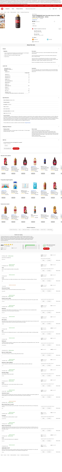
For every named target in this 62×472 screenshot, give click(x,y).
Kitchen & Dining (31, 0)
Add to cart (34, 25)
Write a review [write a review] (46, 248)
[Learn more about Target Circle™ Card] (46, 31)
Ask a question (16, 148)
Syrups (18, 12)
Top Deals (47, 2)
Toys (17, 1)
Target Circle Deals (52, 2)
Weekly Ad (57, 2)
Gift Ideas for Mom (10, 0)
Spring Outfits (28, 2)
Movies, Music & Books (30, 1)
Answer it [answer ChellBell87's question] (6, 145)
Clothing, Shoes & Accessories (18, 0)
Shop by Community (5, 2)
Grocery (44, 0)
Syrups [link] (20, 229)
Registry (14, 3)
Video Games (24, 1)
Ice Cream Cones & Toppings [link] (35, 229)
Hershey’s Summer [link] (43, 229)
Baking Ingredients (13, 12)
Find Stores (25, 3)
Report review (58, 260)
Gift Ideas (49, 1)
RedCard (17, 3)
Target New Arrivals (3, 0)
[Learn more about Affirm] (46, 34)
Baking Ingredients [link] (50, 229)
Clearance (17, 2)
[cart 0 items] (60, 9)
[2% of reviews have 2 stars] (31, 247)
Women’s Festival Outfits (41, 2)
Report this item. (28, 122)
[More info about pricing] (54, 21)
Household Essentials (49, 0)
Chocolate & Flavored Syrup (25, 12)
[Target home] (2, 9)
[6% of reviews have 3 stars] (31, 246)
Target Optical (11, 2)
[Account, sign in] (55, 9)
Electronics (20, 1)
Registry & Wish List (48, 5)
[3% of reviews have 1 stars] (31, 248)
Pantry (8, 12)
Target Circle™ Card (33, 5)
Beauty (56, 0)
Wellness (5, 1)
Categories (7, 8)
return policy (36, 136)
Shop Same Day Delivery (9, 3)
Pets (55, 1)
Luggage (8, 1)
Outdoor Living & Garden (38, 0)
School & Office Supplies (39, 1)
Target (2, 12)
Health (3, 1)
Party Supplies (45, 1)
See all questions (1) (7, 148)
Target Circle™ (26, 5)
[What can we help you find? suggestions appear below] (38, 9)
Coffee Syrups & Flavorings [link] (25, 229)
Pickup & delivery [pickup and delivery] (20, 8)
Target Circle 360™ (40, 5)
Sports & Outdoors (13, 1)
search (50, 8)
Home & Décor (26, 0)
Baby (54, 0)
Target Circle (21, 3)
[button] (34, 19)
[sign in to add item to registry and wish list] (59, 29)
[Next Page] (61, 166)
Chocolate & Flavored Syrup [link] (13, 229)
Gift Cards (53, 1)
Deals (15, 2)
